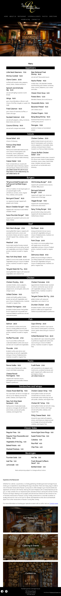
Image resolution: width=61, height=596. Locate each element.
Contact (30, 576)
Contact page (54, 503)
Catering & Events (34, 16)
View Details (30, 549)
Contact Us (36, 19)
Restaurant (22, 16)
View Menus (30, 521)
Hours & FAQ (25, 19)
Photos (45, 16)
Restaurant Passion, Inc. (55, 592)
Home (6, 16)
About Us (12, 16)
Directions (53, 16)
